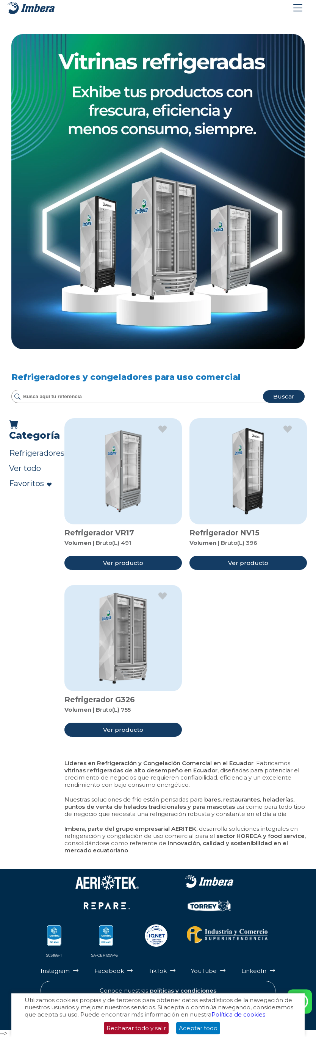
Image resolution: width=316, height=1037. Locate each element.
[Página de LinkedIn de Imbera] (258, 970)
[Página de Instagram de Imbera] (60, 970)
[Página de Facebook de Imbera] (113, 970)
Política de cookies (238, 1014)
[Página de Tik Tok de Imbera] (162, 970)
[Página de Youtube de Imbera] (208, 970)
